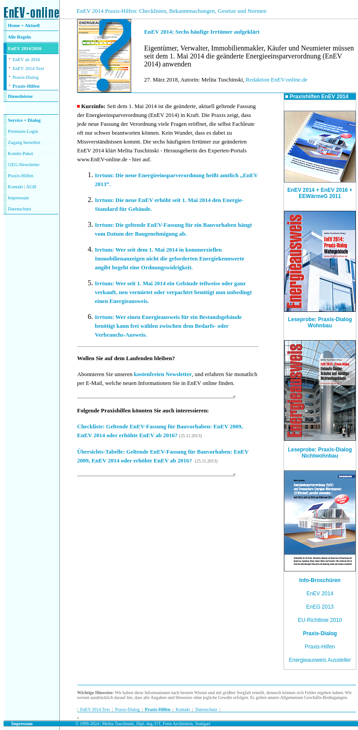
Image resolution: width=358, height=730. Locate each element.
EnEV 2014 (320, 593)
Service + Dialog (24, 120)
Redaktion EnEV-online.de (277, 79)
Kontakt (15, 186)
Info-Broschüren (319, 580)
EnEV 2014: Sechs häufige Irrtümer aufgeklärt (202, 31)
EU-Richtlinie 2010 (320, 620)
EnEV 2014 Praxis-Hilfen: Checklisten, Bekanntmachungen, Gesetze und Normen (171, 11)
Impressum (18, 197)
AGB (31, 186)
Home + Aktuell (24, 25)
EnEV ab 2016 (26, 59)
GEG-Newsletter (24, 164)
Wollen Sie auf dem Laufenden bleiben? (126, 358)
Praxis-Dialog (25, 77)
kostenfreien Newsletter (163, 374)
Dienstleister (20, 96)
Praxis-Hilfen (25, 86)
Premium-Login (23, 131)
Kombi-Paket (20, 153)
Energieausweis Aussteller (320, 660)
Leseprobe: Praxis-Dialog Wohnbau (320, 320)
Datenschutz (206, 709)
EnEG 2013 (320, 607)
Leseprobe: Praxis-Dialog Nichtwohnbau (320, 453)
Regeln (23, 37)
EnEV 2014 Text (28, 68)
